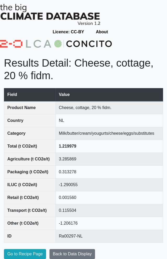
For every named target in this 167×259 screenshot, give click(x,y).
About (102, 32)
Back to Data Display (72, 254)
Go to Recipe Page (25, 254)
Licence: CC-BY (68, 32)
